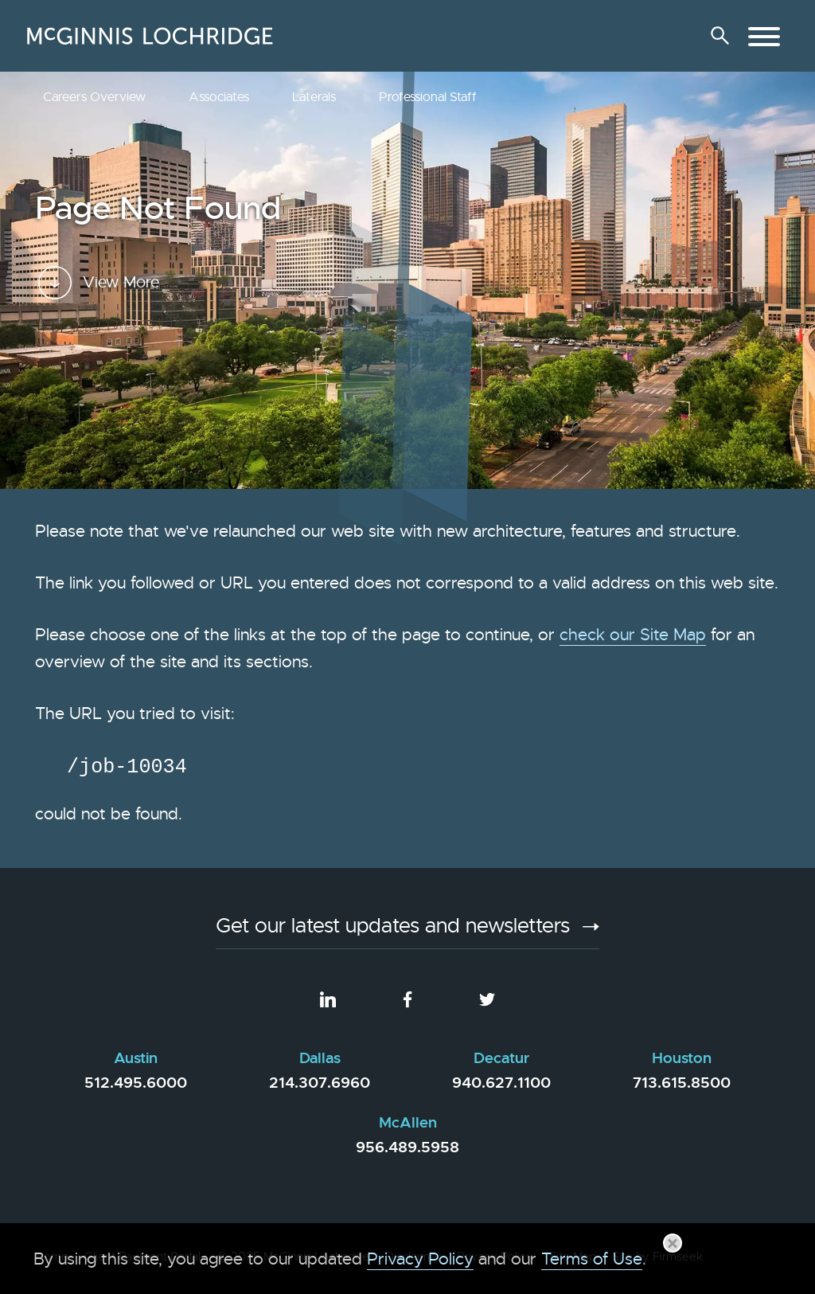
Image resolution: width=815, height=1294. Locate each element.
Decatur (501, 1059)
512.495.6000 (135, 1083)
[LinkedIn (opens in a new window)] (328, 1000)
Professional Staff (428, 97)
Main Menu (356, 20)
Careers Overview (94, 97)
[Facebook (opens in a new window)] (407, 1000)
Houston (682, 1059)
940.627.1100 (501, 1083)
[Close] (672, 1243)
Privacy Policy (420, 1259)
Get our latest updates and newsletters (393, 928)
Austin (136, 1059)
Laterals (314, 97)
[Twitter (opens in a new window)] (487, 1000)
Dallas (320, 1059)
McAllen (408, 1123)
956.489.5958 (407, 1147)
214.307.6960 (319, 1083)
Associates (219, 97)
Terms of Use (591, 1259)
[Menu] (764, 36)
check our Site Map (633, 634)
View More (121, 322)
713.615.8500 (682, 1083)
